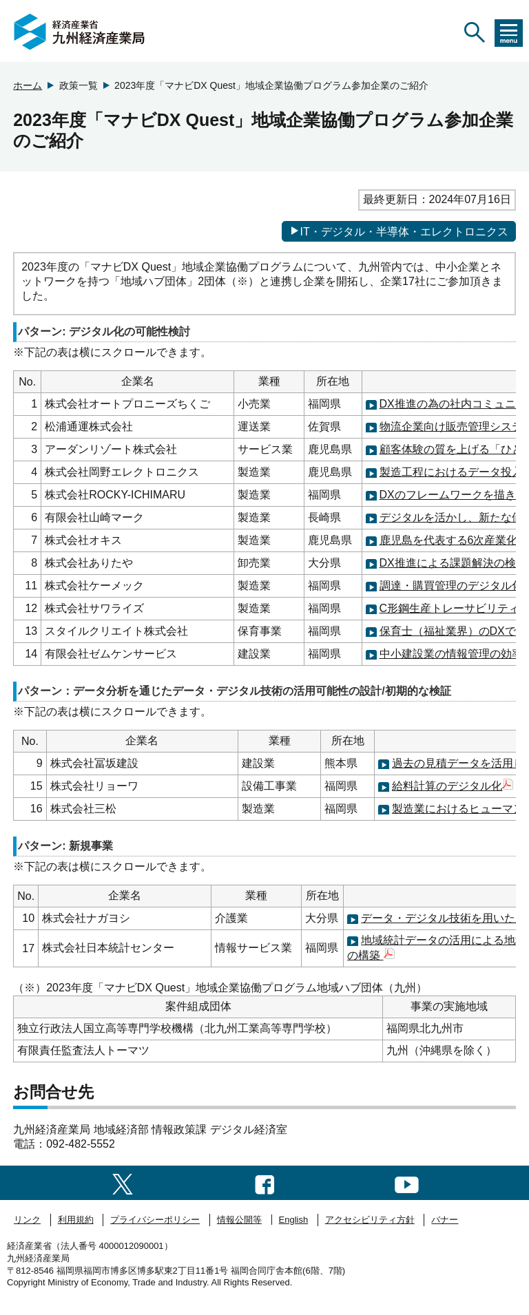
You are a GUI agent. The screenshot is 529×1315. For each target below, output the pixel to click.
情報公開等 (239, 1219)
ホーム (27, 85)
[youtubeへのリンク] (407, 1182)
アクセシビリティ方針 (370, 1219)
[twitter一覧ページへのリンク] (122, 1182)
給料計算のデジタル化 (452, 786)
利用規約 (76, 1219)
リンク (27, 1219)
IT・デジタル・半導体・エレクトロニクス (398, 231)
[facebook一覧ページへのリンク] (265, 1182)
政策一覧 (78, 85)
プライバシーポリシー (155, 1219)
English (294, 1219)
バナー (444, 1219)
